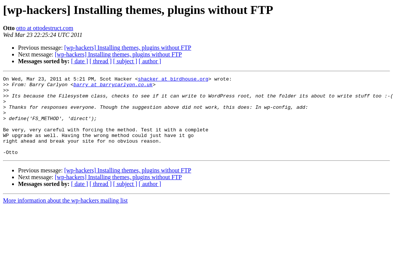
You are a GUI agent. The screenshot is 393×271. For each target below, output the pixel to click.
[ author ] (150, 61)
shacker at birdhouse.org (173, 79)
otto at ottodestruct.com (44, 28)
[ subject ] (125, 61)
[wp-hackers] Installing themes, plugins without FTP (127, 47)
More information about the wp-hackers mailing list (65, 216)
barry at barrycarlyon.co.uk (113, 86)
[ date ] (79, 61)
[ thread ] (101, 61)
